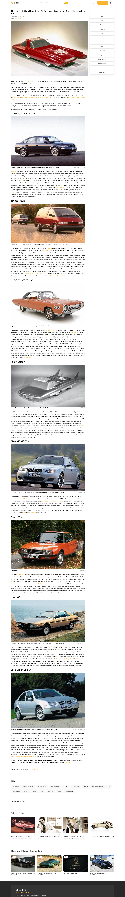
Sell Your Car (49, 3)
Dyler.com (68, 762)
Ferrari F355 (29, 273)
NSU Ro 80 (20, 574)
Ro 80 (12, 581)
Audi (24, 512)
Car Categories (33, 769)
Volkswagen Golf (102, 63)
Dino (57, 659)
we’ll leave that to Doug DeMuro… (58, 276)
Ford (81, 426)
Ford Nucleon (15, 419)
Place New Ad (102, 3)
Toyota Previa (48, 250)
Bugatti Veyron (59, 187)
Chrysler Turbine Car (52, 330)
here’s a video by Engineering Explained (22, 756)
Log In (93, 3)
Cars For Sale (39, 3)
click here (28, 358)
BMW (24, 499)
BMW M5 (102, 68)
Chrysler (74, 332)
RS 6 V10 (33, 512)
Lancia (60, 649)
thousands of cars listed (31, 81)
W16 (46, 187)
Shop (65, 3)
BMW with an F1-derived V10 (29, 97)
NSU (17, 577)
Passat (14, 171)
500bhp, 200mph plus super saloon (51, 501)
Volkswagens (16, 97)
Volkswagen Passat (102, 55)
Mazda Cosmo (42, 584)
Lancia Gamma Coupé (35, 652)
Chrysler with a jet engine (46, 97)
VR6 (23, 180)
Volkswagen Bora (102, 59)
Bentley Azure (79, 659)
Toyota (50, 248)
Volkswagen (102, 29)
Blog (57, 3)
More (73, 3)
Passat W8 (14, 192)
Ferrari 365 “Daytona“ (66, 659)
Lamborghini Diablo (41, 273)
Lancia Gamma (102, 72)
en (111, 3)
